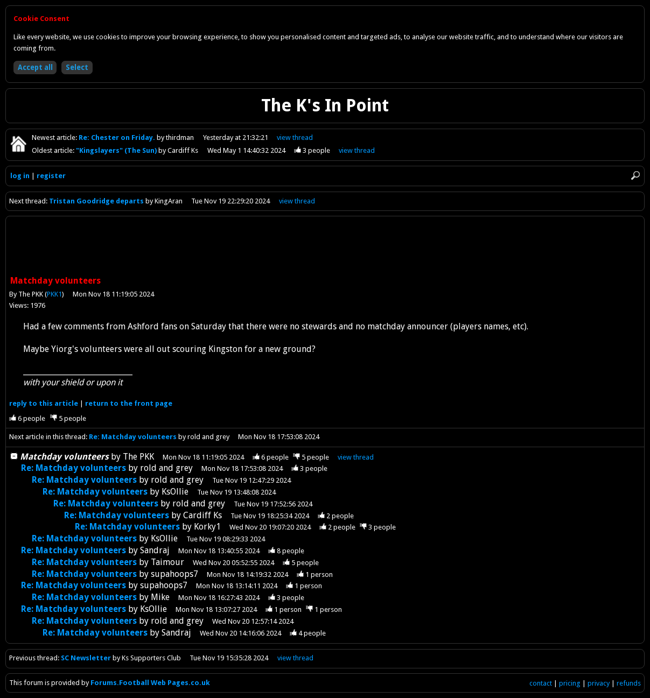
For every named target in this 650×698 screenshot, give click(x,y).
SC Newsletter (86, 658)
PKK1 (54, 294)
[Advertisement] (325, 247)
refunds (629, 683)
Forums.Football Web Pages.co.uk (150, 683)
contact (540, 683)
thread (356, 457)
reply (43, 403)
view (295, 137)
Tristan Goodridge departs (96, 201)
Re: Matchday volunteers (133, 437)
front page (128, 403)
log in (20, 176)
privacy (599, 683)
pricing (570, 683)
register (51, 176)
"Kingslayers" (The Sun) (117, 150)
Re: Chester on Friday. (118, 137)
